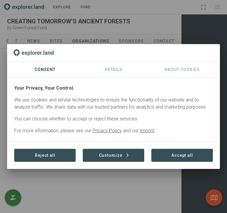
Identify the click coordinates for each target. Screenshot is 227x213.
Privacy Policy (107, 130)
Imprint (147, 130)
